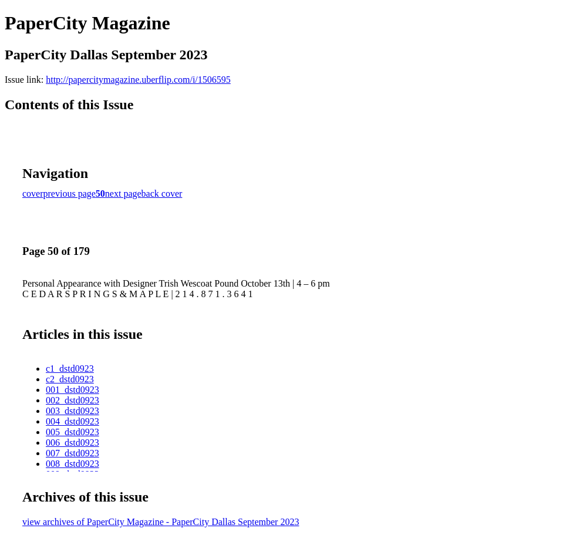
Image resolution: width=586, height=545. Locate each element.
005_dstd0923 (72, 432)
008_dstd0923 (72, 464)
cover (32, 194)
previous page (69, 194)
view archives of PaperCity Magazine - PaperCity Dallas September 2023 (160, 522)
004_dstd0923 (72, 421)
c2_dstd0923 (70, 379)
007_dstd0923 (72, 453)
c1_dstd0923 (70, 369)
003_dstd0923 (72, 411)
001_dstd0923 (72, 390)
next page (123, 194)
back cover (162, 194)
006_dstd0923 (72, 443)
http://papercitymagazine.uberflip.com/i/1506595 (138, 80)
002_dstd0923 (72, 400)
